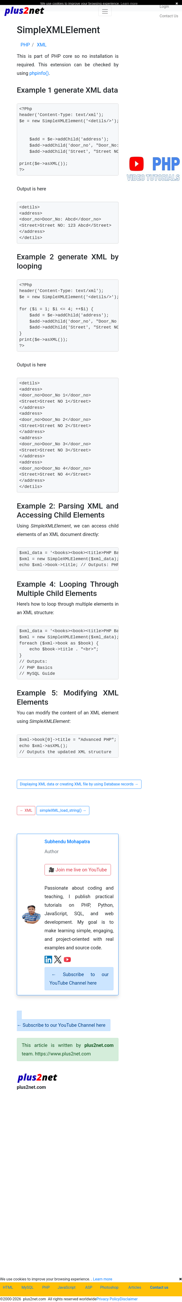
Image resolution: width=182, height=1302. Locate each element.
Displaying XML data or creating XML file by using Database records (79, 784)
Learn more (102, 1279)
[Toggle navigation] (105, 11)
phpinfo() (39, 73)
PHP (46, 1287)
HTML (8, 1287)
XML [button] (26, 810)
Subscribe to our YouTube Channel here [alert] (79, 979)
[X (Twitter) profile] (58, 959)
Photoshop (109, 1287)
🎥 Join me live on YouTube (78, 870)
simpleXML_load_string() (63, 810)
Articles (134, 1287)
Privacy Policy (108, 1299)
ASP (88, 1287)
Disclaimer (128, 1299)
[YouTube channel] (67, 959)
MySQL (28, 1287)
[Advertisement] (68, 1133)
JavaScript (66, 1287)
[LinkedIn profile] (48, 959)
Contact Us (168, 16)
